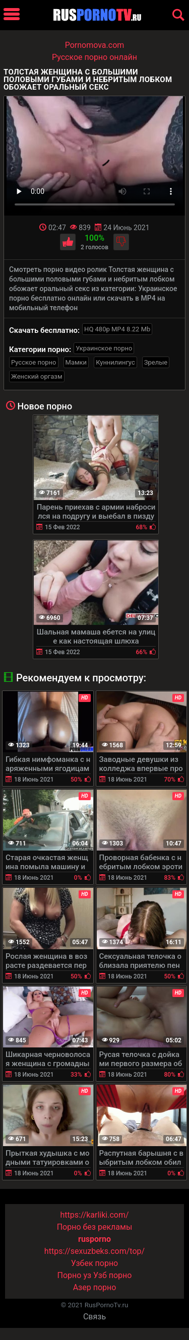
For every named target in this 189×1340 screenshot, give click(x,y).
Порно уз (74, 1275)
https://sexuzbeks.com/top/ (94, 1251)
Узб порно (112, 1275)
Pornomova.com (94, 45)
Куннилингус (115, 362)
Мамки (76, 362)
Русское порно (33, 362)
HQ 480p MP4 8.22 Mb (117, 329)
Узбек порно (94, 1263)
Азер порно (94, 1287)
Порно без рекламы (95, 1227)
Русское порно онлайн (94, 57)
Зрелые (155, 362)
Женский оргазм (36, 376)
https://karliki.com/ (94, 1215)
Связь (94, 1316)
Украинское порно (104, 348)
